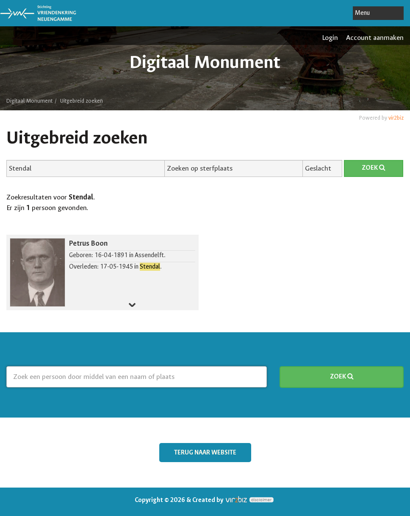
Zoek (373, 168)
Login (330, 37)
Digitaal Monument (29, 100)
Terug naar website (205, 453)
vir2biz (396, 117)
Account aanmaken (375, 37)
